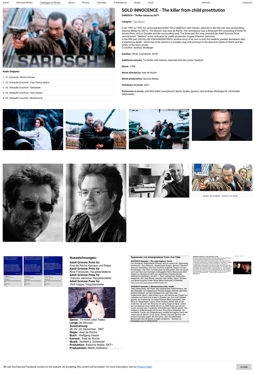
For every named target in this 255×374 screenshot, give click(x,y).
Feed (150, 2)
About (71, 2)
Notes (137, 2)
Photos (85, 2)
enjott (6, 2)
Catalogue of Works (50, 2)
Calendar (101, 2)
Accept (244, 367)
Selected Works (24, 2)
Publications (120, 2)
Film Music (139, 21)
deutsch (206, 2)
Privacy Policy (144, 367)
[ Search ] (247, 2)
